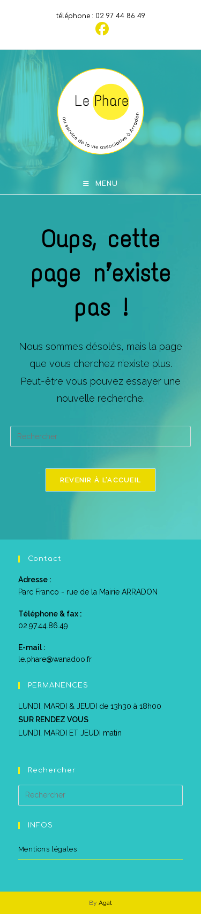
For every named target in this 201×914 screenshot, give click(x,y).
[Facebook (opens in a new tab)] (100, 29)
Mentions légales (47, 849)
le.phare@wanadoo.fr (55, 659)
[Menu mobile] (100, 183)
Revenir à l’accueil (101, 480)
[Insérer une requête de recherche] (100, 436)
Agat (105, 903)
